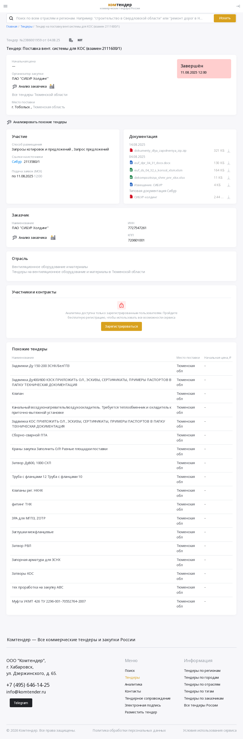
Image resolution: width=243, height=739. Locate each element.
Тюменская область (49, 107)
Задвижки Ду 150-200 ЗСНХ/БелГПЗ (41, 366)
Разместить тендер (141, 712)
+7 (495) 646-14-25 (27, 685)
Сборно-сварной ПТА (29, 435)
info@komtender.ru (26, 692)
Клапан (17, 393)
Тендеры (132, 678)
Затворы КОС (23, 573)
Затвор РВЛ (21, 546)
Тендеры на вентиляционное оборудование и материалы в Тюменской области (78, 272)
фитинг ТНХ (22, 504)
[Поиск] (11, 18)
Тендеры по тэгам (199, 691)
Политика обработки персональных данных (129, 731)
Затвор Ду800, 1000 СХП (31, 463)
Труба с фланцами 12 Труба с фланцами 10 (47, 477)
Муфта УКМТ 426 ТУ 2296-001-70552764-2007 (49, 601)
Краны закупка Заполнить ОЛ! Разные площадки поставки (59, 449)
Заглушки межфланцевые (33, 532)
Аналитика (133, 685)
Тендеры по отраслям (202, 685)
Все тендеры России (201, 705)
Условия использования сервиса (210, 731)
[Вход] (238, 6)
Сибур (17, 162)
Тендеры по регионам (202, 670)
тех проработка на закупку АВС (37, 587)
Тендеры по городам (201, 678)
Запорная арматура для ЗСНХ (36, 560)
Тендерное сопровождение (148, 698)
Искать (225, 18)
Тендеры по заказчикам (204, 698)
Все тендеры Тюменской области (39, 95)
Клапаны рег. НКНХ (27, 490)
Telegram (21, 703)
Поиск (130, 670)
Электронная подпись (143, 705)
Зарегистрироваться (121, 327)
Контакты (133, 691)
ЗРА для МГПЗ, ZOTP (29, 518)
